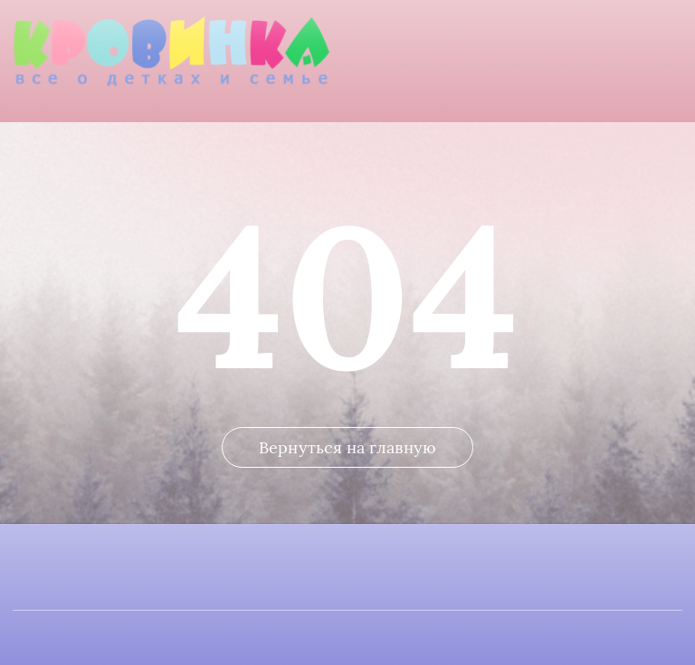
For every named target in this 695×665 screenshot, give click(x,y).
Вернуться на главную (347, 447)
